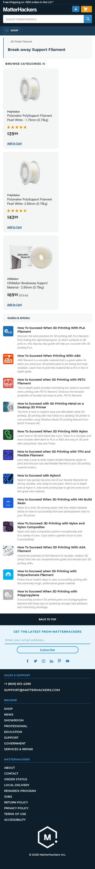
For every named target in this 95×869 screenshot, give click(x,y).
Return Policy (16, 802)
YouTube (67, 661)
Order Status (15, 779)
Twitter (35, 661)
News (8, 714)
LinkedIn (51, 661)
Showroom (14, 720)
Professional (15, 726)
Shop (8, 709)
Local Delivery (16, 785)
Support (11, 737)
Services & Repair (18, 749)
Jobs (8, 796)
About (9, 768)
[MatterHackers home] (20, 10)
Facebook (27, 661)
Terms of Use (15, 814)
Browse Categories (25, 64)
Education (13, 732)
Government (14, 743)
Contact (11, 773)
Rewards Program (20, 791)
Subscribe (47, 650)
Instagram (43, 661)
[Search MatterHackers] (88, 19)
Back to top (47, 619)
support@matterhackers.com (32, 690)
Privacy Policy (16, 808)
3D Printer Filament (21, 41)
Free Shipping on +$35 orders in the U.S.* (28, 2)
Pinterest (59, 661)
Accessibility (15, 820)
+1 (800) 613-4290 (17, 684)
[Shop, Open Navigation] (11, 30)
